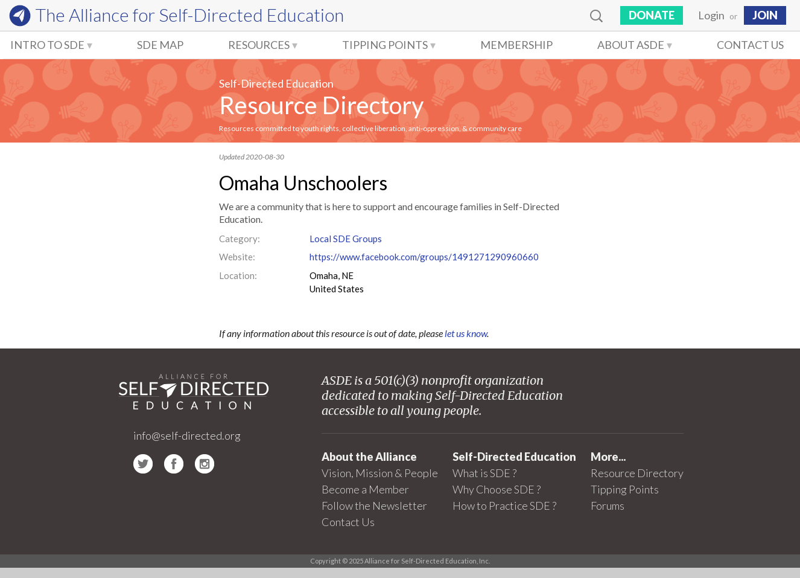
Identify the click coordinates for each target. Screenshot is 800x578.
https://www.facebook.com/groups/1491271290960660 (424, 256)
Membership (516, 44)
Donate (652, 15)
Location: (238, 275)
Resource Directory (321, 105)
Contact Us (750, 44)
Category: (239, 238)
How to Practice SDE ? (504, 505)
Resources (259, 44)
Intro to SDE (47, 44)
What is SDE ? (484, 473)
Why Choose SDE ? (496, 489)
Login (711, 15)
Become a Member (365, 489)
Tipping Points (385, 44)
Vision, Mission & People (380, 473)
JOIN (765, 15)
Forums (607, 505)
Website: (237, 256)
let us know (466, 333)
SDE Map (160, 44)
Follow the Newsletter (374, 505)
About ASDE (630, 44)
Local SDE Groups (346, 238)
